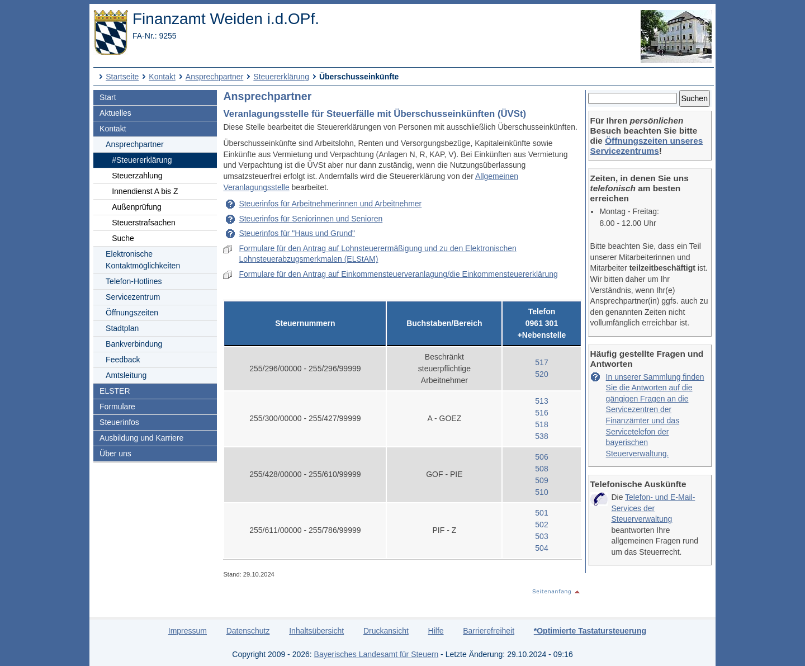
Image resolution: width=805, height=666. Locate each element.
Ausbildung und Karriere (141, 437)
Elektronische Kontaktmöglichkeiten (143, 259)
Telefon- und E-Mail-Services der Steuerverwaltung (653, 508)
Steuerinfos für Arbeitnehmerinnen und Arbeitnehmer (330, 203)
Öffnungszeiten (132, 312)
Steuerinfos (119, 422)
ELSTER (115, 390)
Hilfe (436, 630)
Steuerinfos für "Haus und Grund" (297, 233)
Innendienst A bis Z (145, 191)
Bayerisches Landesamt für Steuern (376, 654)
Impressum (187, 630)
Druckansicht (386, 630)
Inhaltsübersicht (316, 630)
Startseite (122, 76)
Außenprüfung (137, 206)
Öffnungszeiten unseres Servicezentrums (646, 145)
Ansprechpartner (215, 76)
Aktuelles (115, 112)
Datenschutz (248, 630)
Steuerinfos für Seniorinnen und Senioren (310, 218)
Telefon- (134, 281)
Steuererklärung (281, 76)
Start (108, 97)
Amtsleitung (126, 375)
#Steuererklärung (142, 159)
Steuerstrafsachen (144, 222)
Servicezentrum (133, 296)
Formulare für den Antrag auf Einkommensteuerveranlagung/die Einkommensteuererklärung (398, 274)
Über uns (115, 453)
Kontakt (162, 76)
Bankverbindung (134, 343)
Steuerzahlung (137, 175)
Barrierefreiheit (488, 630)
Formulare (117, 406)
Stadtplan (122, 328)
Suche (123, 238)
